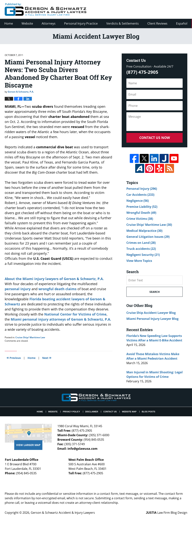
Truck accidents (141, 249)
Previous (14, 357)
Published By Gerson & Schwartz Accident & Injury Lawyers (156, 9)
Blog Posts (148, 411)
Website (27, 23)
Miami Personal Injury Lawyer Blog (152, 319)
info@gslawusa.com (83, 449)
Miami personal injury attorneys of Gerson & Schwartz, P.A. (61, 319)
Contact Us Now (154, 137)
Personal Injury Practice (81, 23)
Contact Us (110, 411)
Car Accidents (140, 195)
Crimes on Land (141, 243)
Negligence (137, 201)
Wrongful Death (141, 213)
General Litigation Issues (148, 237)
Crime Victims (139, 219)
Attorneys (49, 23)
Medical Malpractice (144, 231)
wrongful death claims (57, 289)
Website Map (129, 411)
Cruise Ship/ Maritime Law (30, 337)
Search (154, 292)
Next (46, 357)
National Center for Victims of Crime (75, 314)
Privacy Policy (71, 411)
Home (8, 23)
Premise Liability (141, 207)
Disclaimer (91, 411)
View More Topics (139, 261)
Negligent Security (143, 255)
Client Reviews (157, 23)
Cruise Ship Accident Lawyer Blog (151, 313)
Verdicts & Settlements (122, 23)
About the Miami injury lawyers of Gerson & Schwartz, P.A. (54, 278)
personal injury (18, 289)
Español (181, 23)
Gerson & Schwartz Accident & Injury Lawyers (63, 513)
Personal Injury (141, 189)
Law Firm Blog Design (166, 513)
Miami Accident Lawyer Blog (45, 9)
